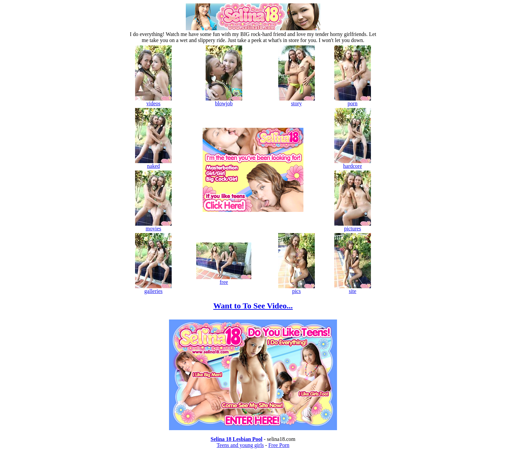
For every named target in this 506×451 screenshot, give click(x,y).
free (223, 279)
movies (153, 226)
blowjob (224, 101)
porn (352, 101)
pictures (352, 226)
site (352, 289)
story (296, 101)
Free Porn (279, 445)
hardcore (352, 163)
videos (153, 101)
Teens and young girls (240, 445)
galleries (153, 289)
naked (153, 163)
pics (296, 289)
